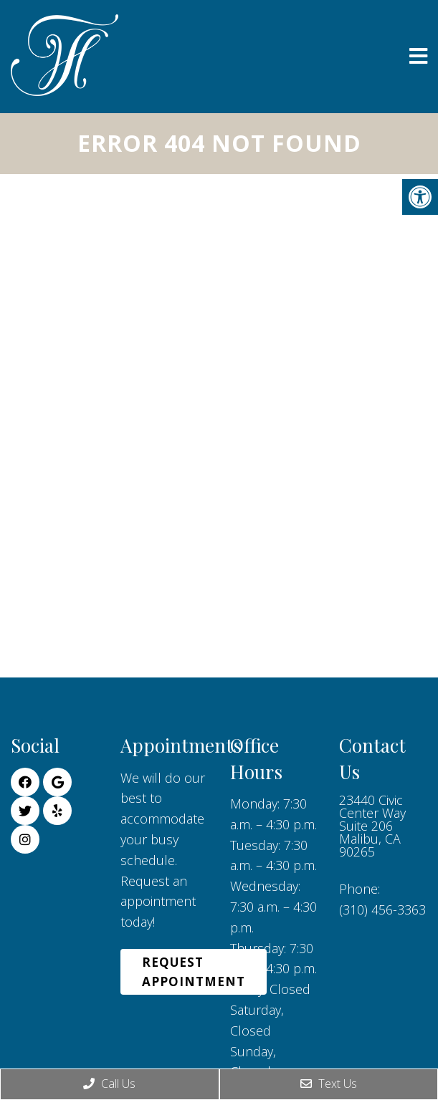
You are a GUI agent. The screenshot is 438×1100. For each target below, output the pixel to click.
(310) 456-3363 (382, 909)
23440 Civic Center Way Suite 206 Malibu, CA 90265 (372, 825)
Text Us (328, 1083)
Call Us (109, 1083)
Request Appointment (193, 972)
